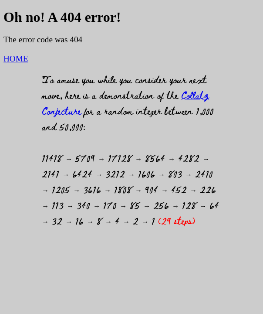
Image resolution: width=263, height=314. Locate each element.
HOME (15, 58)
